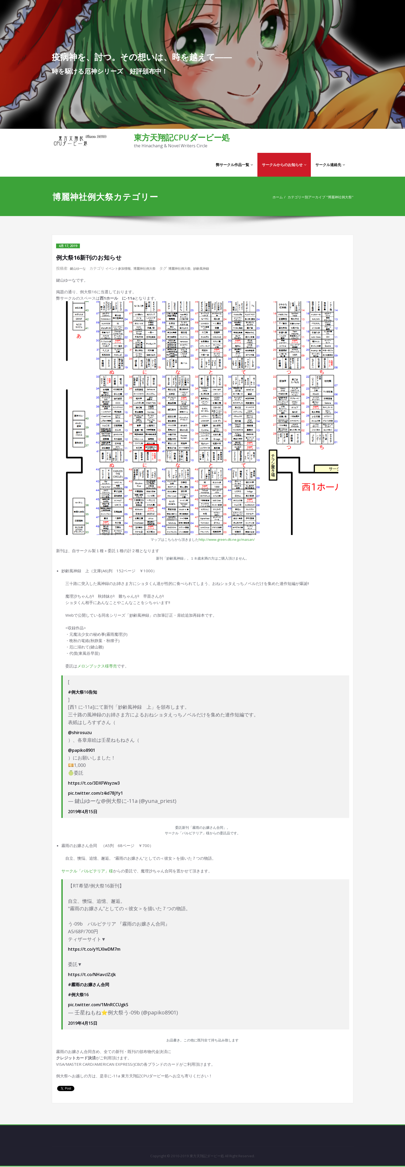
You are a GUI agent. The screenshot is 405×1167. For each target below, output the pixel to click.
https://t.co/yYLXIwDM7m (94, 949)
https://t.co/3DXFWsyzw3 (94, 783)
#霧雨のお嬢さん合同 (88, 984)
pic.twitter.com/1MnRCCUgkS (98, 1005)
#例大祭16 (78, 994)
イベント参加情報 (123, 268)
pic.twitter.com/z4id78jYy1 (95, 793)
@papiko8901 (81, 750)
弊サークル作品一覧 (234, 164)
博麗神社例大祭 (153, 268)
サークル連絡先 (330, 164)
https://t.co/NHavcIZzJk (92, 974)
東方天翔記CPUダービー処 (182, 137)
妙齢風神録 (216, 268)
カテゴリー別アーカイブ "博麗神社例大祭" (316, 197)
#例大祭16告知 (82, 692)
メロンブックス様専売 (97, 665)
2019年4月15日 (82, 811)
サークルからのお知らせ (284, 164)
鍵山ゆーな (79, 268)
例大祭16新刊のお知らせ (92, 257)
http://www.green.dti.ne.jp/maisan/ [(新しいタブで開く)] (227, 539)
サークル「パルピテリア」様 (87, 870)
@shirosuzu (80, 732)
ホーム (267, 197)
